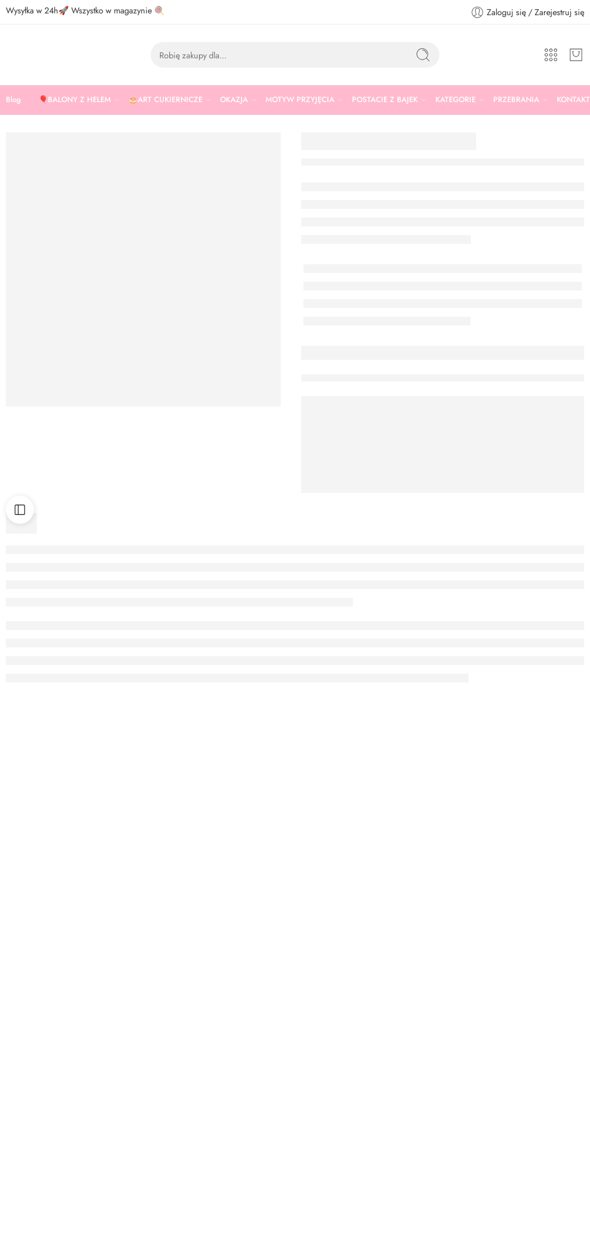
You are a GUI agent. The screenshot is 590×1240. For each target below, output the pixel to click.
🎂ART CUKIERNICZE (165, 100)
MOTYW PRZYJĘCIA (300, 100)
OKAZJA (234, 100)
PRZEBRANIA (516, 100)
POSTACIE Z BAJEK (385, 100)
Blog (13, 99)
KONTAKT (573, 99)
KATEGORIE (455, 100)
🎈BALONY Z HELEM (75, 100)
